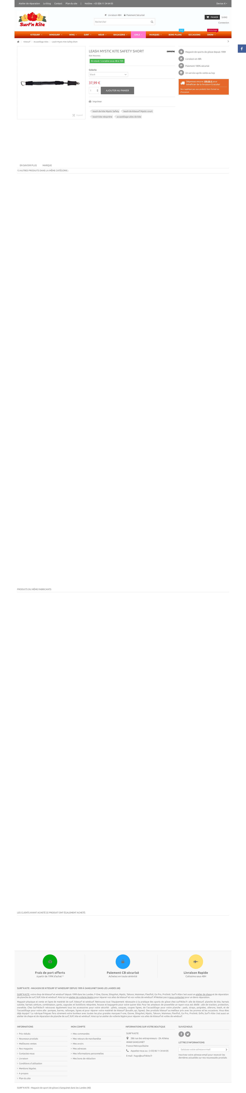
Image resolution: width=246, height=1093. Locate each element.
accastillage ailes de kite (129, 116)
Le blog (47, 3)
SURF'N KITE (23, 1087)
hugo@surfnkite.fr (143, 1056)
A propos (23, 1073)
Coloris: (93, 70)
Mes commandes (81, 1033)
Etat (90, 56)
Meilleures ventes (28, 1043)
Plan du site (71, 3)
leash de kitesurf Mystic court (138, 111)
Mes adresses (79, 1048)
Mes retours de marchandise (87, 1038)
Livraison (23, 1058)
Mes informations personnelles (88, 1053)
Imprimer (97, 101)
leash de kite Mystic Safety (106, 111)
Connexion (223, 22)
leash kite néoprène (102, 116)
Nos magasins (26, 1048)
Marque (47, 165)
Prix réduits (24, 1033)
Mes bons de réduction (84, 1058)
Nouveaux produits (28, 1038)
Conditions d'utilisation (30, 1063)
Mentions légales (27, 1068)
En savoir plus (28, 165)
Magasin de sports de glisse (199, 52)
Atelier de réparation (29, 3)
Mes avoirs (78, 1043)
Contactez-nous (27, 1053)
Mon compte (78, 1026)
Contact (58, 3)
